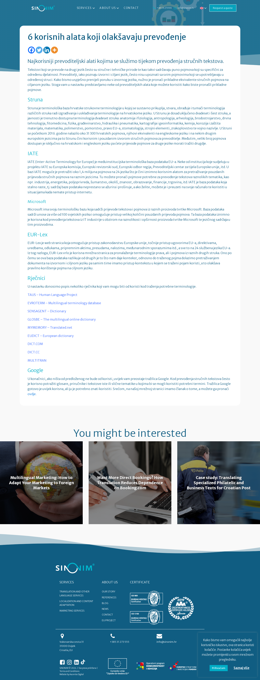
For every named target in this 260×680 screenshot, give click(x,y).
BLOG (105, 603)
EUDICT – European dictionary (51, 336)
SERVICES (66, 582)
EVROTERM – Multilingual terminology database (64, 303)
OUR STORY (108, 591)
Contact (131, 8)
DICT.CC (34, 352)
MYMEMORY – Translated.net (50, 327)
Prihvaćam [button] (218, 668)
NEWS (105, 608)
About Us (109, 8)
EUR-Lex (37, 234)
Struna (35, 99)
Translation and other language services (74, 593)
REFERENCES (109, 597)
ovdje (32, 394)
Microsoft (37, 201)
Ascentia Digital (77, 674)
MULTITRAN (37, 360)
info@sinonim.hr (185, 8)
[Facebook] (31, 50)
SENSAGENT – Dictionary (47, 311)
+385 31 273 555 (163, 8)
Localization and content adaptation (76, 603)
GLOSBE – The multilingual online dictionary (62, 319)
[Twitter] (39, 50)
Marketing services (71, 610)
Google (35, 370)
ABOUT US (110, 582)
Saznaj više (241, 668)
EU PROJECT (109, 620)
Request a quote (223, 7)
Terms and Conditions (69, 671)
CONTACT (107, 614)
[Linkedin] (46, 50)
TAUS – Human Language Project (52, 295)
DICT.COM (35, 344)
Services (85, 8)
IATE (33, 153)
